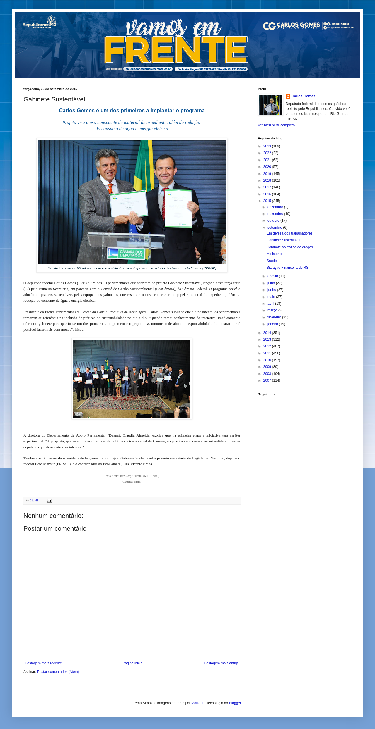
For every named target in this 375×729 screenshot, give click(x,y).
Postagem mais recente (43, 663)
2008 (267, 374)
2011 (267, 353)
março (272, 310)
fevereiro (274, 317)
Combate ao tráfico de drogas (290, 247)
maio (271, 297)
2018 (267, 180)
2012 (267, 346)
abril (271, 303)
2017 (267, 187)
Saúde (272, 261)
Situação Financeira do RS (287, 268)
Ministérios (275, 254)
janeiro (273, 324)
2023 (267, 146)
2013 (267, 339)
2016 (267, 194)
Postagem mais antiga (221, 663)
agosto (273, 276)
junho (272, 290)
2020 (267, 167)
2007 (267, 380)
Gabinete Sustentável (283, 240)
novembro (275, 214)
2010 (267, 360)
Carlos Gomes (303, 96)
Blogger (235, 703)
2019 (267, 174)
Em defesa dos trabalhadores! (290, 233)
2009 (267, 367)
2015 (267, 201)
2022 (267, 153)
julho (271, 283)
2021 (267, 160)
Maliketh (197, 703)
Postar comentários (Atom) (58, 672)
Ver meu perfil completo (276, 125)
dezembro (275, 207)
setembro (275, 227)
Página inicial (132, 663)
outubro (273, 220)
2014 (267, 333)
